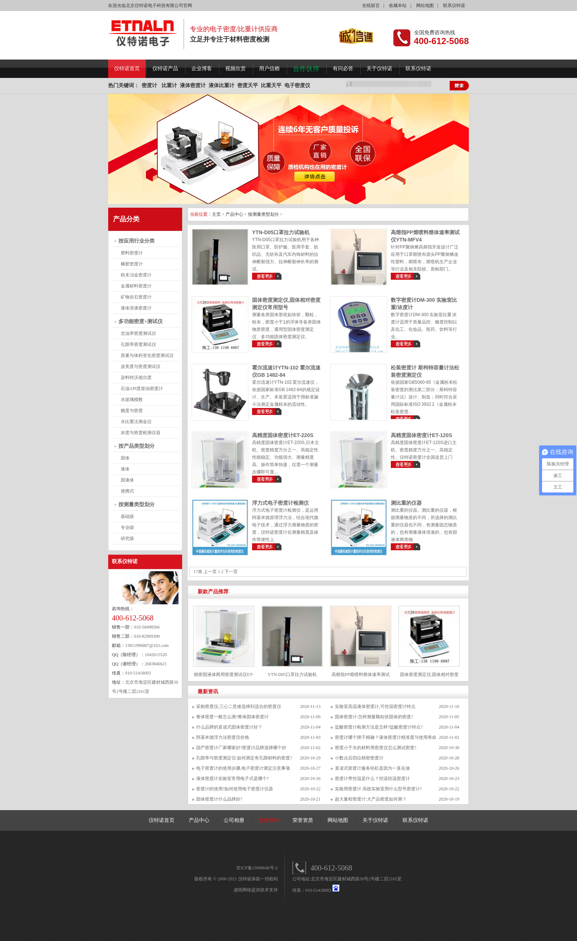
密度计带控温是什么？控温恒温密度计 (372, 778)
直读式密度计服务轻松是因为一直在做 (372, 768)
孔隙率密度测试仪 (138, 344)
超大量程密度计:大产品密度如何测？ (371, 799)
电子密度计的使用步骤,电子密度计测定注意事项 (243, 768)
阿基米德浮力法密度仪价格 (222, 737)
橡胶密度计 (132, 263)
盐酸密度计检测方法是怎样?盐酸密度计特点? (379, 727)
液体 (125, 469)
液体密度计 (193, 85)
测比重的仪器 (406, 503)
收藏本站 (398, 5)
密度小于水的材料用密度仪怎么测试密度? (375, 747)
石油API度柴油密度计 (142, 388)
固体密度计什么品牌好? (219, 799)
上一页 (210, 571)
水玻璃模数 (132, 399)
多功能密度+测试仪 (140, 321)
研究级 (127, 538)
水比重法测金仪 (136, 421)
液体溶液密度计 (136, 308)
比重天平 (271, 85)
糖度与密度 (132, 410)
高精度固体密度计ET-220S (282, 435)
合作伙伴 (306, 68)
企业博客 (201, 68)
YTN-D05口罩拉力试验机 (280, 232)
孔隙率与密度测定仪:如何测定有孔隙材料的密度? (244, 758)
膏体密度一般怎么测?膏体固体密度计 (232, 716)
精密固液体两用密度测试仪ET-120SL (224, 677)
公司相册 (234, 820)
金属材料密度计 (136, 286)
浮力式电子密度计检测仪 (280, 503)
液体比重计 (221, 85)
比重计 (169, 85)
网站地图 (425, 5)
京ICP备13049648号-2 (257, 867)
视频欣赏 (235, 68)
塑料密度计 (132, 252)
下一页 (231, 571)
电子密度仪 (297, 85)
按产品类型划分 (136, 446)
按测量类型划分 (136, 504)
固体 (125, 458)
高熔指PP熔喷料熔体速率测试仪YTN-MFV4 (360, 677)
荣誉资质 (303, 820)
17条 (198, 571)
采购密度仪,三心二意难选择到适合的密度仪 (238, 706)
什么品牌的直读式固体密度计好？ (229, 727)
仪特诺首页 (127, 68)
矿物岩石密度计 (136, 297)
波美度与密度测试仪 (140, 366)
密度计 (149, 85)
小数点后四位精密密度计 (359, 758)
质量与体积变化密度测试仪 (147, 355)
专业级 (127, 527)
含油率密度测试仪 (138, 333)
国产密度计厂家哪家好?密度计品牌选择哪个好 (241, 747)
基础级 (127, 516)
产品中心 (234, 214)
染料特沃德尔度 (136, 377)
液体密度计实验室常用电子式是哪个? (232, 778)
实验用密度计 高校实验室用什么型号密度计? (378, 788)
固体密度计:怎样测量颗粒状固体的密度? (374, 716)
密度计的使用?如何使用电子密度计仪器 (234, 788)
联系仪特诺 (454, 5)
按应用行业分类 (136, 241)
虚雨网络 (242, 889)
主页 (216, 214)
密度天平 (247, 85)
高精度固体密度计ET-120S (421, 435)
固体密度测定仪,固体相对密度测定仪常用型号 (429, 677)
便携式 (127, 491)
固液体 (127, 480)
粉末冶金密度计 (136, 275)
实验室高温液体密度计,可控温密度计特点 (375, 706)
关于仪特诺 (379, 68)
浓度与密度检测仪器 (140, 432)
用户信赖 (269, 68)
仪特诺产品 (165, 68)
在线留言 (371, 5)
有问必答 (343, 68)
